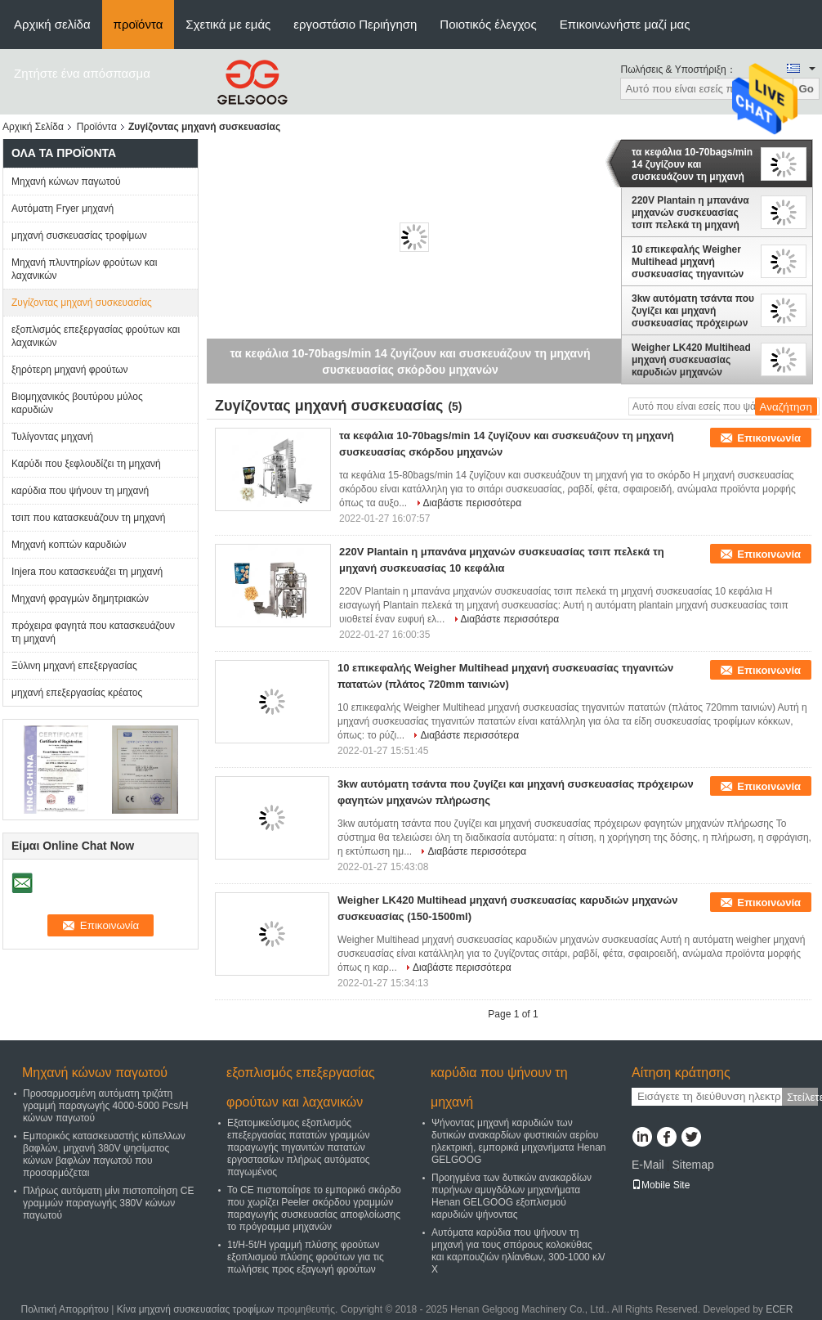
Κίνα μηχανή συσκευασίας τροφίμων (196, 1309)
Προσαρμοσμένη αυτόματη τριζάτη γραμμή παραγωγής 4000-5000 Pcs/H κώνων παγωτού (105, 1106)
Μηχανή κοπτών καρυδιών (68, 544)
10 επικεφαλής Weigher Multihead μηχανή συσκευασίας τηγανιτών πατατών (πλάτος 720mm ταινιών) (690, 262)
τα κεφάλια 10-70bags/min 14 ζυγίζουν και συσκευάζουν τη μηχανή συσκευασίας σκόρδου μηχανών (692, 164)
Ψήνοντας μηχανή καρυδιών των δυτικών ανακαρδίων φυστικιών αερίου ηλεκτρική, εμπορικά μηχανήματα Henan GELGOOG (518, 1141)
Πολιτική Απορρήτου (65, 1309)
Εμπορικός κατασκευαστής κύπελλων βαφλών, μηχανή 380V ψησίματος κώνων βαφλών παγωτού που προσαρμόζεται (104, 1154)
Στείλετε (802, 1097)
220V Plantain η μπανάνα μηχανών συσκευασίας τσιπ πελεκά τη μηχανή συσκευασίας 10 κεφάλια (690, 213)
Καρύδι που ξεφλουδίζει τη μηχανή (86, 463)
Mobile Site (661, 1185)
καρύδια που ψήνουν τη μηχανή (80, 490)
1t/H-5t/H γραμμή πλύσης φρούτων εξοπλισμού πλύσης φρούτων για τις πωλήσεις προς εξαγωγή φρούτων (305, 1257)
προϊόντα (138, 24)
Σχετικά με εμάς (227, 24)
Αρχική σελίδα (52, 24)
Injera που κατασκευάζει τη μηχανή (87, 571)
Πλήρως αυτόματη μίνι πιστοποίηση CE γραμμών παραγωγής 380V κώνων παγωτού (108, 1203)
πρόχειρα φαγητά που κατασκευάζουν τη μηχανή (93, 632)
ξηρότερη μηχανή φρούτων (69, 369)
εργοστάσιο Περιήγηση (355, 24)
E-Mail (648, 1164)
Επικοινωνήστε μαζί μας (625, 24)
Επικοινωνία (769, 438)
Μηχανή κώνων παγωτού (66, 181)
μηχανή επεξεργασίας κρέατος (76, 692)
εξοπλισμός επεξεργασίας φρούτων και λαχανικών (95, 336)
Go (806, 89)
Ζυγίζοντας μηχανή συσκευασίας (81, 302)
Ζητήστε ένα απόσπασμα (82, 73)
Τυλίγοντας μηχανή (52, 436)
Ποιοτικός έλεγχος (488, 24)
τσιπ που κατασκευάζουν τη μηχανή (88, 517)
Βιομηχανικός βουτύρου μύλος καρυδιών (77, 403)
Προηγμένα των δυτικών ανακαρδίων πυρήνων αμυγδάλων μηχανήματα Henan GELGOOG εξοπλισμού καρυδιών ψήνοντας (511, 1196)
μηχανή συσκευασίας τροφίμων (79, 235)
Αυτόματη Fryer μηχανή (62, 208)
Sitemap (692, 1164)
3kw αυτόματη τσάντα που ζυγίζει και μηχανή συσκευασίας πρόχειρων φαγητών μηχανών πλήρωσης (693, 311)
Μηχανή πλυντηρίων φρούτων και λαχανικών (84, 269)
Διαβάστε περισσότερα (472, 503)
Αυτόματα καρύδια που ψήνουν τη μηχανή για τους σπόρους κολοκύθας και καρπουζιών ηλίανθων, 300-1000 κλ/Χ (518, 1251)
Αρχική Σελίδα (33, 126)
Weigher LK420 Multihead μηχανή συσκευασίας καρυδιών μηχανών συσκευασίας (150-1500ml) (691, 360)
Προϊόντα (97, 126)
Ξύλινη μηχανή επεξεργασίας (74, 665)
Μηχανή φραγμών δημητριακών (80, 598)
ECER (779, 1309)
